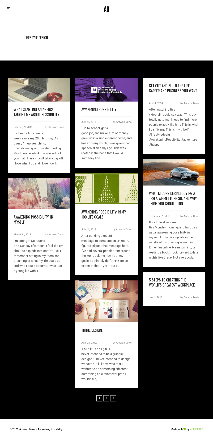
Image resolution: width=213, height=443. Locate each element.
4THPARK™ (196, 429)
